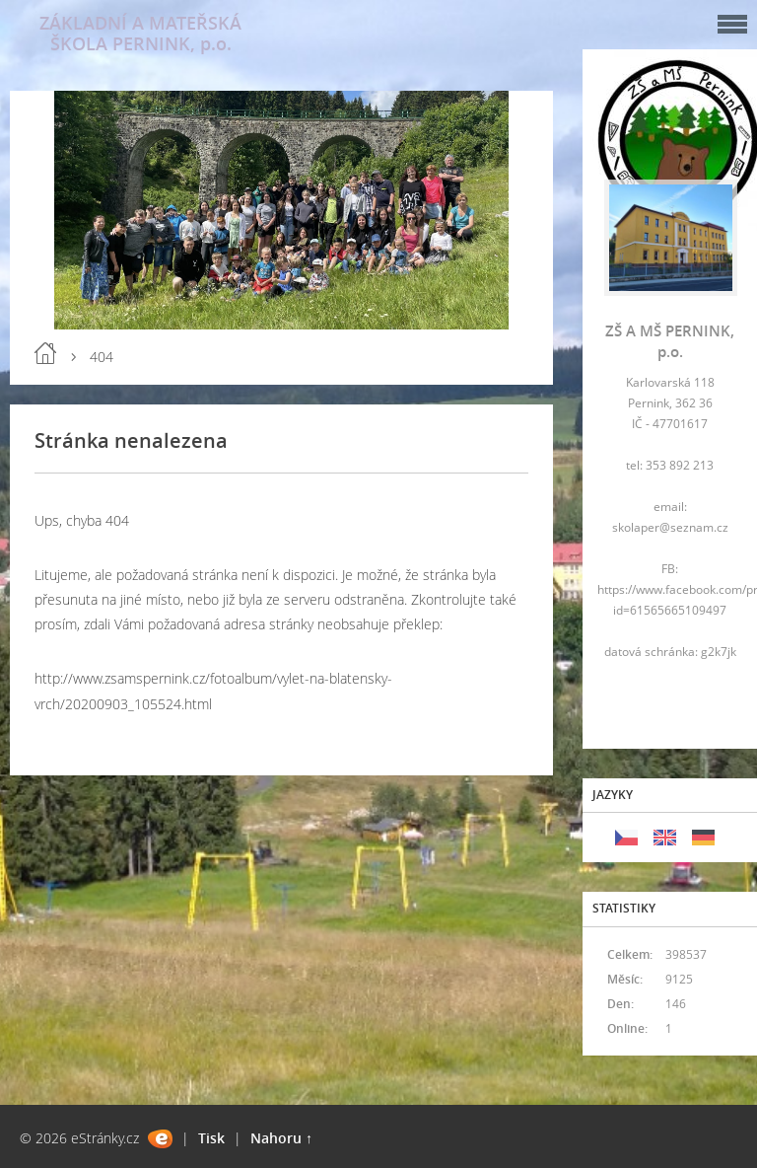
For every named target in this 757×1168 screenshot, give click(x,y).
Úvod (45, 353)
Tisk (211, 1138)
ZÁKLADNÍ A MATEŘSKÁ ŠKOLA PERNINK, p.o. (140, 33)
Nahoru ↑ (281, 1138)
